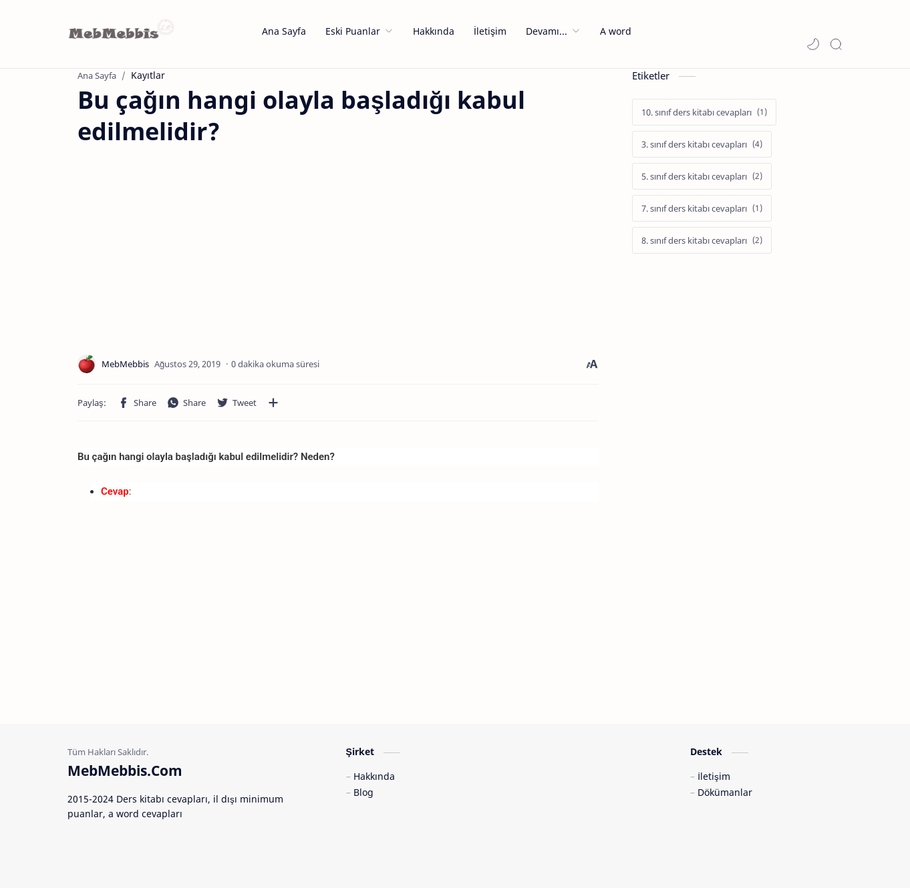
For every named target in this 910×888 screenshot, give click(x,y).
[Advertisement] (190, 241)
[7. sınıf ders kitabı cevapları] (702, 208)
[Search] (836, 44)
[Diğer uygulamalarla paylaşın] (273, 403)
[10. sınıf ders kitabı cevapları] (704, 112)
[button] (813, 44)
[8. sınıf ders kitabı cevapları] (702, 240)
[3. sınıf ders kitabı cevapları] (702, 144)
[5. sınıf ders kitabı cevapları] (702, 176)
